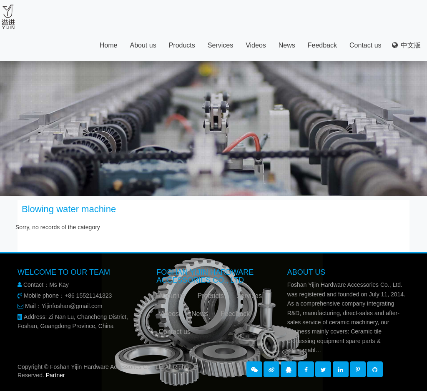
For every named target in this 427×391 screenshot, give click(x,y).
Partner (55, 375)
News (287, 45)
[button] (254, 369)
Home (109, 45)
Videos (256, 45)
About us (143, 45)
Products (182, 45)
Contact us (365, 45)
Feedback (322, 45)
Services (220, 45)
